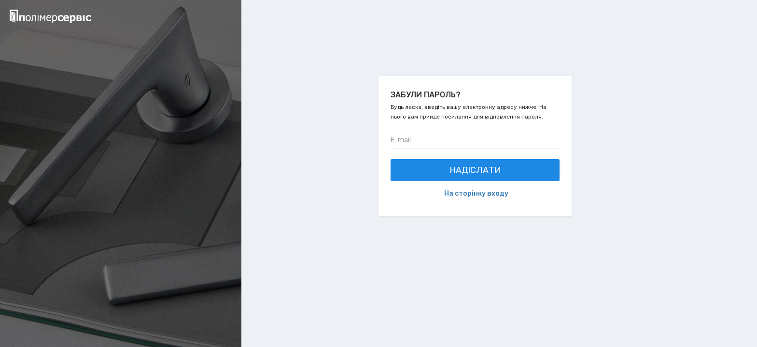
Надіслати (475, 170)
